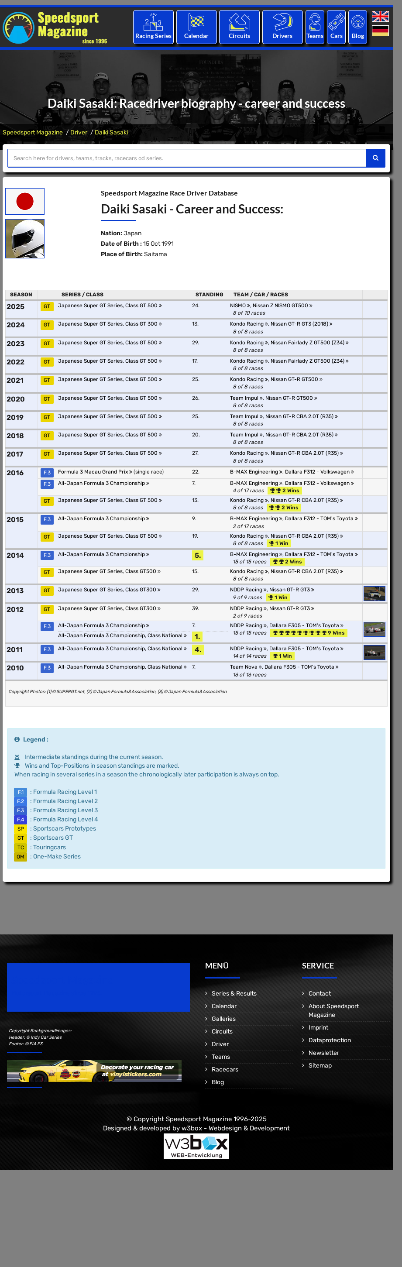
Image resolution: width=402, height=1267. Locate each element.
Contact (320, 993)
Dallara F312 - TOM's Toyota (321, 518)
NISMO (240, 305)
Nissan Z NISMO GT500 (283, 305)
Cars (336, 35)
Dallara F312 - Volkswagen (319, 472)
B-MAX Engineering (256, 472)
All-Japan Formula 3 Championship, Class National (122, 635)
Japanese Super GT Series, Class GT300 (109, 590)
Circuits (239, 35)
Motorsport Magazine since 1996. (56, 993)
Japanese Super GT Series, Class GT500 (109, 571)
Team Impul (246, 398)
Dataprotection (330, 1040)
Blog (358, 35)
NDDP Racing (248, 590)
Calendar (196, 35)
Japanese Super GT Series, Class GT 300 (110, 324)
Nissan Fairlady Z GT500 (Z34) (310, 343)
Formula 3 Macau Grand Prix (95, 472)
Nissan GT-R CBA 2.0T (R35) (301, 416)
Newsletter (324, 1053)
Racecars (225, 1069)
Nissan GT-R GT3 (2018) (302, 324)
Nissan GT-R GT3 (291, 590)
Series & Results (234, 993)
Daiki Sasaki (111, 132)
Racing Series (153, 35)
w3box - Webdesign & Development (236, 1128)
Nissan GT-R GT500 (297, 379)
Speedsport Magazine (33, 132)
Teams (314, 35)
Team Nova (246, 667)
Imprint (318, 1027)
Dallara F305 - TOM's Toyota (306, 625)
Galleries (224, 1019)
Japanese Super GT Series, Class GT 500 (110, 305)
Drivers (282, 35)
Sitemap (320, 1065)
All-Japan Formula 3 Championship (103, 483)
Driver (78, 132)
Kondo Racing (249, 324)
